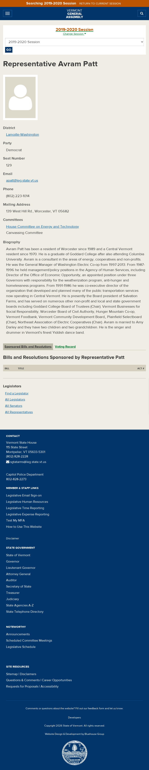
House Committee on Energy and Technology (42, 226)
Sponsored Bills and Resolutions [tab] (28, 347)
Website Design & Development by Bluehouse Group (74, 734)
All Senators (13, 406)
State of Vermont (18, 555)
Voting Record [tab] (65, 347)
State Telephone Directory (25, 612)
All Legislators (15, 399)
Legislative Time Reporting (25, 508)
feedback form (96, 708)
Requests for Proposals (22, 686)
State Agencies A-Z (20, 605)
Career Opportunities (57, 680)
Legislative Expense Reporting (27, 514)
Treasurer (13, 593)
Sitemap (12, 674)
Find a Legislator (16, 393)
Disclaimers (28, 674)
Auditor (11, 580)
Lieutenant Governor (20, 568)
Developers (74, 717)
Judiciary (12, 599)
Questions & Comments (23, 680)
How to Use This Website (24, 527)
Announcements (18, 634)
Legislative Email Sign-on (24, 495)
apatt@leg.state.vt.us (22, 180)
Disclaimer (12, 538)
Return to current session (100, 3)
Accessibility (50, 686)
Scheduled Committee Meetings (29, 641)
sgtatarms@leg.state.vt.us (26, 462)
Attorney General (18, 574)
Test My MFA (15, 520)
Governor (12, 561)
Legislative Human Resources (27, 502)
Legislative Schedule (21, 647)
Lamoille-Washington (22, 134)
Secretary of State (18, 586)
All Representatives (19, 412)
